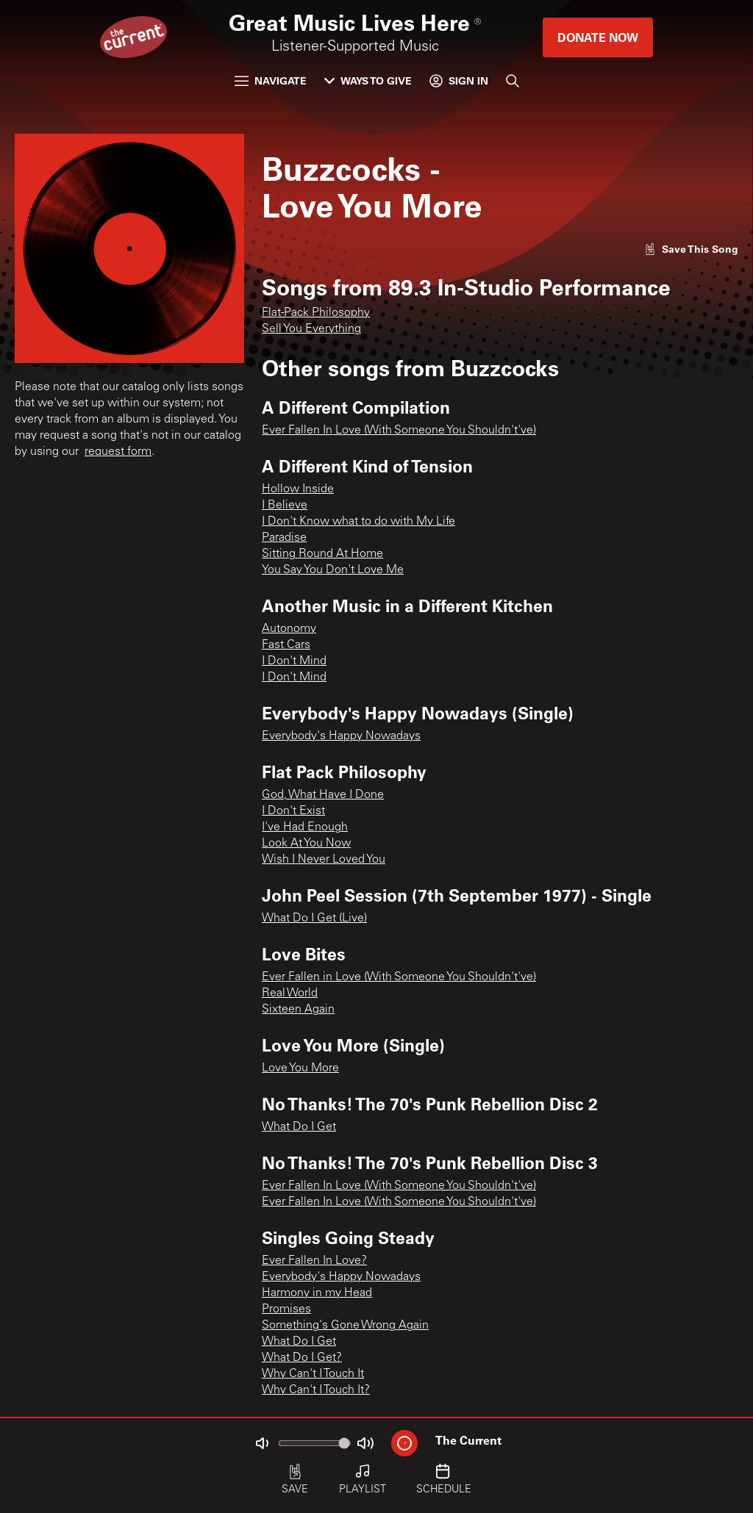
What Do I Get (299, 1127)
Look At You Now (306, 843)
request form (118, 452)
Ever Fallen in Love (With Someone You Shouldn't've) (399, 977)
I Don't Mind (294, 661)
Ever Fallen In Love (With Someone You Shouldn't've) (399, 430)
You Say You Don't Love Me (333, 570)
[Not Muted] (261, 1443)
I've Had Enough (305, 827)
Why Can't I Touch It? (316, 1390)
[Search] (512, 80)
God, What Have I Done (323, 795)
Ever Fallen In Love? (314, 1261)
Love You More (300, 1068)
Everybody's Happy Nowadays (341, 736)
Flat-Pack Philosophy (316, 313)
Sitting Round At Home (322, 554)
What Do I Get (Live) (314, 918)
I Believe (284, 505)
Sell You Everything (311, 329)
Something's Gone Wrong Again (345, 1325)
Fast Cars (286, 645)
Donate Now (597, 37)
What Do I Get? (302, 1358)
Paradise (284, 538)
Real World (290, 993)
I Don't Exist (293, 811)
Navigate (271, 80)
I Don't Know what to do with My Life (358, 522)
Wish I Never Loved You (323, 860)
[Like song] (691, 249)
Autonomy (289, 629)
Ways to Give (368, 80)
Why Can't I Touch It (313, 1374)
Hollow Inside (298, 489)
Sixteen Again (298, 1010)
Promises (286, 1309)
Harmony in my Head (317, 1293)
